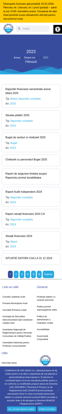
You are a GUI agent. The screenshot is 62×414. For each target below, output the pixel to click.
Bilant (13, 98)
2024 (13, 202)
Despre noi (29, 57)
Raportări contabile (29, 98)
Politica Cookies (47, 409)
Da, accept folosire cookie (21, 409)
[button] (57, 29)
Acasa (17, 57)
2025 (13, 103)
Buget (13, 143)
